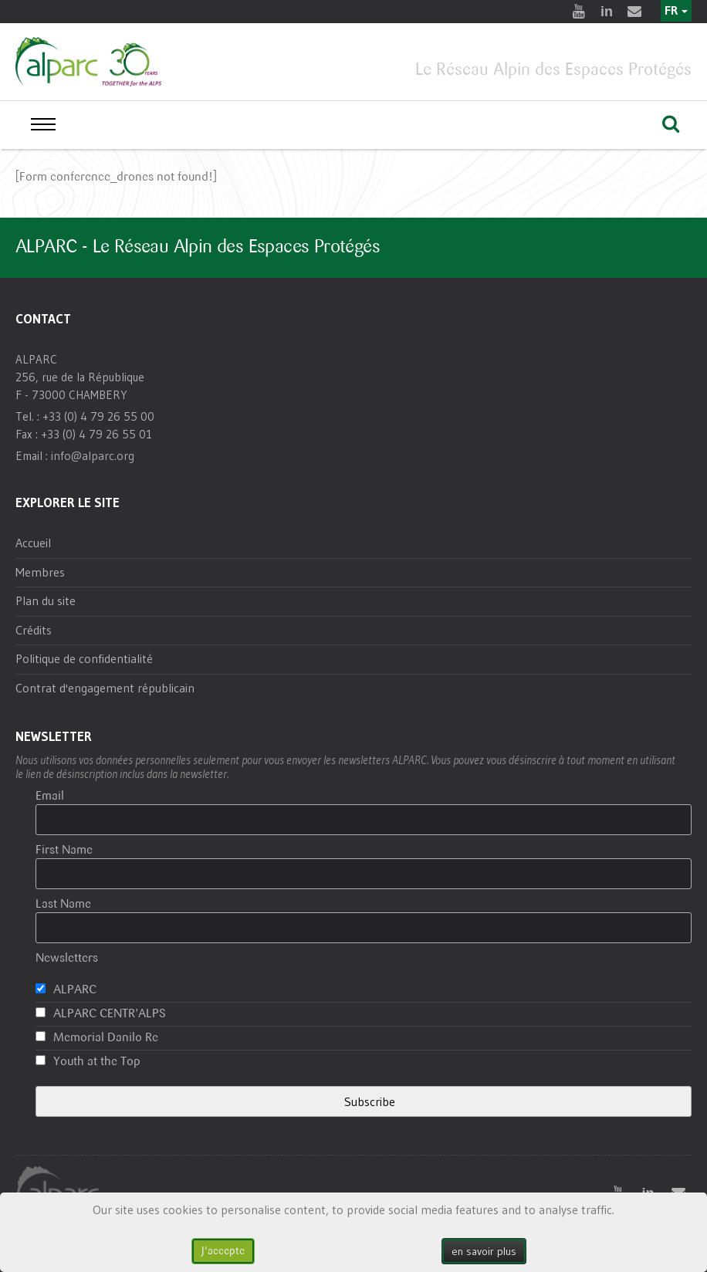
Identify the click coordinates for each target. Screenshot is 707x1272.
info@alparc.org (92, 455)
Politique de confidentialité (84, 658)
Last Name (63, 904)
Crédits (33, 630)
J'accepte (223, 1251)
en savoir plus (484, 1251)
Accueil (33, 542)
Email (50, 796)
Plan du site (45, 600)
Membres (40, 572)
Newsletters (67, 958)
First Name (64, 850)
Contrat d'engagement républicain (105, 687)
